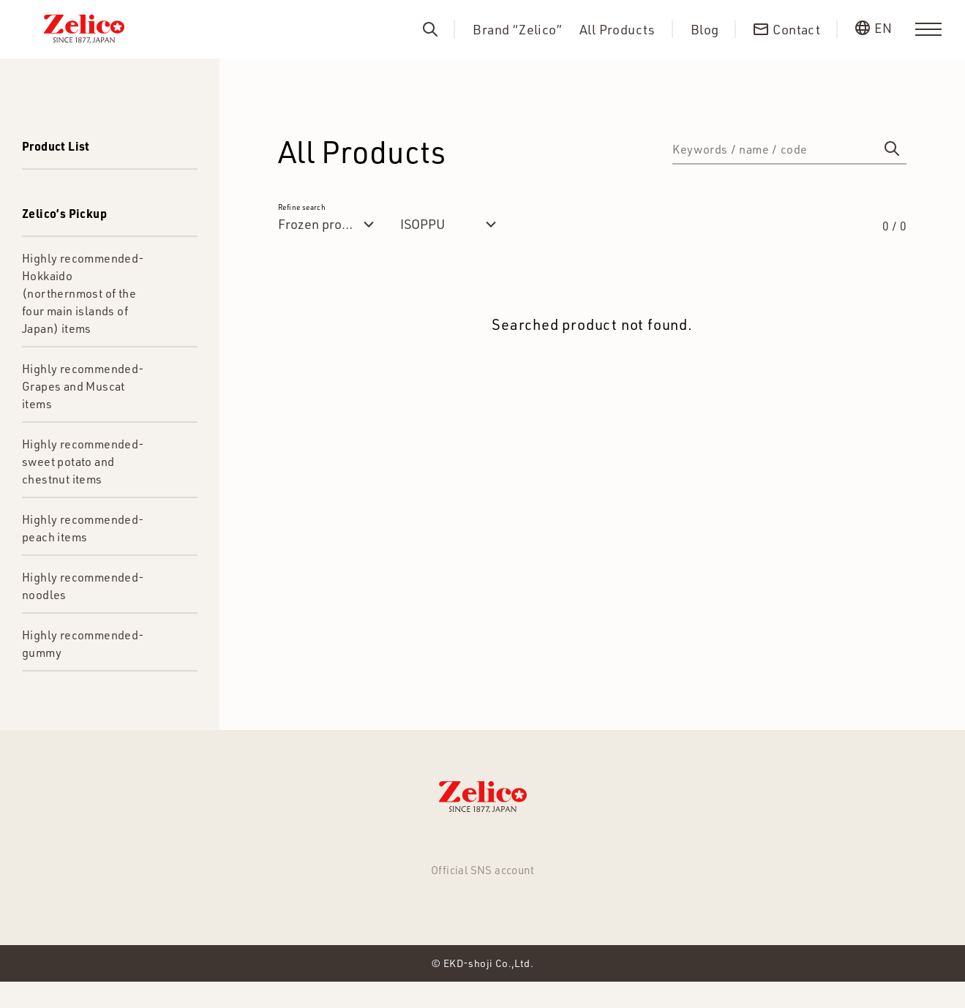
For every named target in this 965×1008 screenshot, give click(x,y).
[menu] (928, 29)
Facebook (482, 913)
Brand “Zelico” (517, 29)
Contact (603, 847)
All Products (617, 29)
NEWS (248, 847)
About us (529, 847)
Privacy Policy (693, 847)
